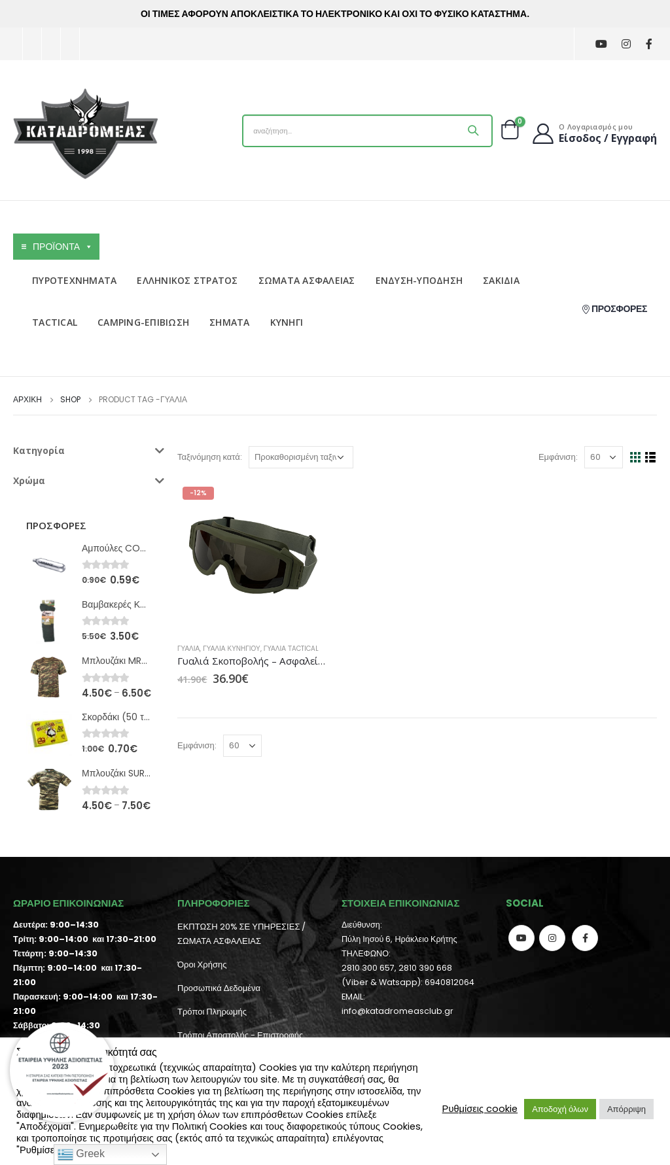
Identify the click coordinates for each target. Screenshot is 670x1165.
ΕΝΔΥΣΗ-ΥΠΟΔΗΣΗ (419, 280)
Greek (81, 1154)
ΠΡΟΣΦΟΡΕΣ (614, 308)
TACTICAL (54, 322)
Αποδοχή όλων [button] (560, 1109)
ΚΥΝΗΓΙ (287, 322)
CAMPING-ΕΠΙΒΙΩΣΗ (143, 322)
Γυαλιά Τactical (291, 648)
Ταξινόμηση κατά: (209, 457)
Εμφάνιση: (558, 457)
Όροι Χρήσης (201, 964)
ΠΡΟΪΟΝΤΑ (63, 247)
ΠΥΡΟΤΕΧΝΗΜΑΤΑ (74, 280)
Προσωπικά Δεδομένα (218, 988)
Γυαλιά (188, 648)
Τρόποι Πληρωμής (212, 1011)
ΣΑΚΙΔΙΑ (501, 280)
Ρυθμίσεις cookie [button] (480, 1109)
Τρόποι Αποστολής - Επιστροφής (240, 1035)
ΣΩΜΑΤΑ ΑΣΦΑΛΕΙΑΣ (306, 280)
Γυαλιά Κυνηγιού (231, 648)
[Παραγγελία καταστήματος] (301, 457)
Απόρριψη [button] (626, 1109)
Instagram (552, 938)
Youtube (521, 938)
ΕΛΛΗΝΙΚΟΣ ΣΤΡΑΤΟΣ (187, 280)
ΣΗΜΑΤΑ (229, 322)
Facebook (585, 938)
